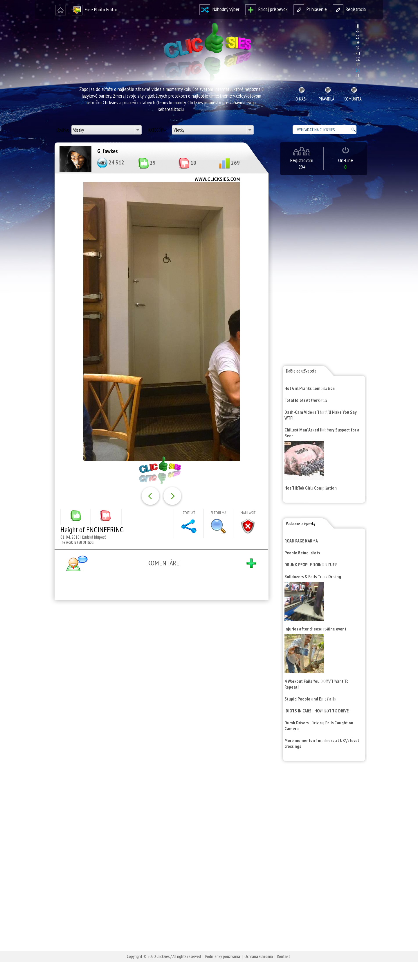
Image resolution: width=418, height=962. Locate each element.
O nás (301, 99)
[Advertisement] (160, 680)
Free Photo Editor (94, 9)
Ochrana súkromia (258, 956)
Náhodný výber (219, 9)
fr (357, 48)
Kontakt (283, 956)
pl (357, 64)
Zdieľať (189, 512)
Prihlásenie (310, 9)
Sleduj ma (218, 512)
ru (358, 53)
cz (358, 59)
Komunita (353, 99)
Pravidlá (326, 99)
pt (358, 75)
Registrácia (349, 9)
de (358, 42)
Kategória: (157, 130)
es (357, 37)
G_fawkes (107, 151)
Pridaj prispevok (266, 9)
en (358, 31)
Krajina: (63, 130)
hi (357, 26)
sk (358, 70)
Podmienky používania (222, 956)
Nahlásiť (248, 512)
